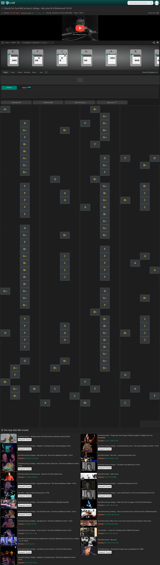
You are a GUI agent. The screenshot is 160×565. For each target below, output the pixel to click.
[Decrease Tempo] (2, 42)
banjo (34, 72)
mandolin (27, 72)
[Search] (151, 3)
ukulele (20, 72)
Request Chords (24, 440)
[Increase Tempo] (18, 42)
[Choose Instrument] (46, 72)
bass (41, 72)
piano (13, 72)
